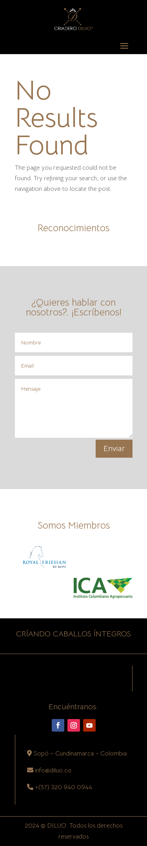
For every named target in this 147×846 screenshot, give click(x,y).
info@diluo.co (49, 770)
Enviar (114, 448)
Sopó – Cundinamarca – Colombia (80, 753)
